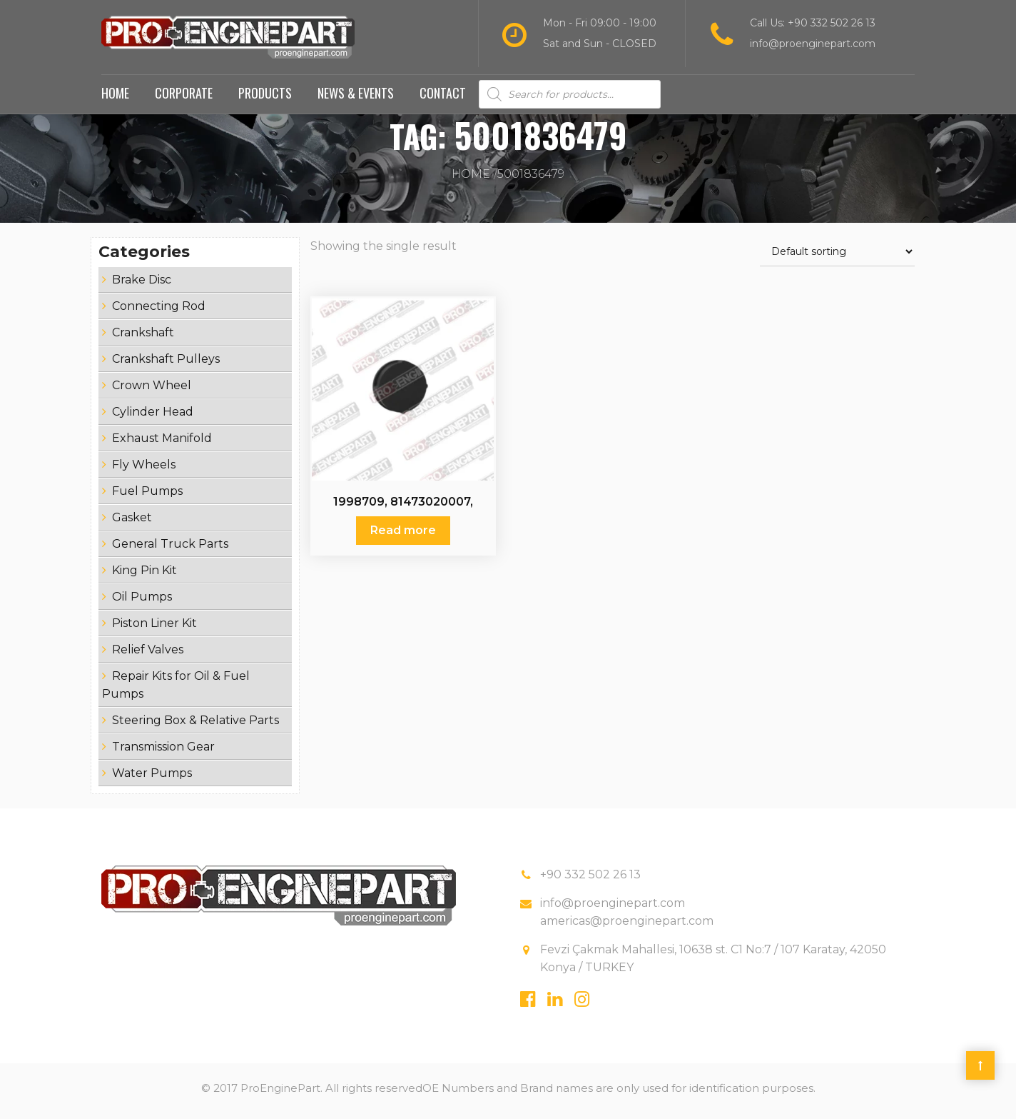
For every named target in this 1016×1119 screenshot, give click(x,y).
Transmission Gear (163, 752)
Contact (443, 98)
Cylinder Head (152, 417)
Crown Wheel (151, 391)
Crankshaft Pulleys (166, 364)
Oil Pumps (142, 602)
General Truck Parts (170, 549)
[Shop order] (837, 257)
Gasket (132, 523)
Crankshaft (143, 338)
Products (265, 98)
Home (115, 98)
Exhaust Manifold (162, 444)
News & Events (356, 98)
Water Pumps (152, 779)
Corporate (184, 98)
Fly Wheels (144, 470)
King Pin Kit (144, 576)
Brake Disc (141, 285)
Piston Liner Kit (154, 629)
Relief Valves (147, 655)
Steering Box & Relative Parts (195, 726)
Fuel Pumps (147, 496)
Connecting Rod (158, 311)
